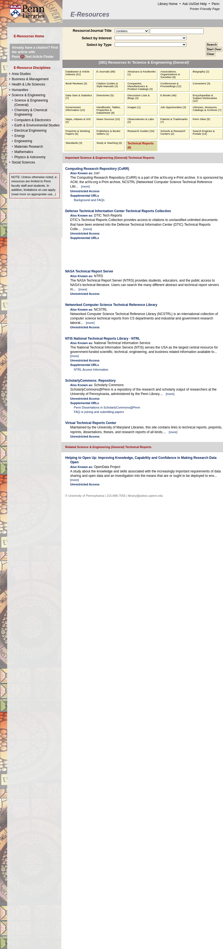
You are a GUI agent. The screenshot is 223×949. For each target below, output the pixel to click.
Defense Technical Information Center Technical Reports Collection (118, 211)
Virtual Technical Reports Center (90, 423)
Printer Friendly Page (205, 9)
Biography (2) (201, 71)
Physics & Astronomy (30, 157)
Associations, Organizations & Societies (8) (170, 74)
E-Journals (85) (105, 71)
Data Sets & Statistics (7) (78, 97)
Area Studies (21, 74)
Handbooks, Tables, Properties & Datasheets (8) (108, 110)
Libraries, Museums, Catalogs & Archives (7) (207, 108)
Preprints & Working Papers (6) (77, 132)
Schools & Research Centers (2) (172, 132)
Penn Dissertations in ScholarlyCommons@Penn (107, 407)
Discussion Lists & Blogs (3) (138, 97)
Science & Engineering (36, 126)
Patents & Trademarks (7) (173, 120)
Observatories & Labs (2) (140, 120)
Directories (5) (105, 95)
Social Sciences (23, 162)
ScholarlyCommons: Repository (90, 381)
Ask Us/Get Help (194, 4)
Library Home (168, 4)
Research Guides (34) (140, 130)
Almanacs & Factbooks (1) (141, 73)
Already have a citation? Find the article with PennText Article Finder (35, 52)
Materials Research (28, 147)
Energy (19, 136)
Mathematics (23, 152)
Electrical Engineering (30, 130)
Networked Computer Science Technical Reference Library (111, 305)
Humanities (20, 90)
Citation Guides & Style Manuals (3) (107, 85)
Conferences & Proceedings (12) (170, 85)
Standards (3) (73, 142)
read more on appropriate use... (33, 194)
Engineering (23, 141)
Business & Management (30, 79)
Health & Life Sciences (28, 84)
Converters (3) (201, 83)
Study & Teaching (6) (109, 142)
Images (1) (134, 107)
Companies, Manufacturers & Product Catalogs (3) (140, 86)
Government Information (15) (75, 108)
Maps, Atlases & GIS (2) (78, 120)
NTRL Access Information (91, 369)
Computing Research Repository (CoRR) (97, 169)
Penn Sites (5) (201, 119)
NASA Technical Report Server (89, 271)
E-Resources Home (29, 36)
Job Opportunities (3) (173, 107)
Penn (215, 4)
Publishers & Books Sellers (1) (108, 132)
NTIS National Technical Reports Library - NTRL (102, 338)
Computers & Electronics (32, 120)
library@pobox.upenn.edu (145, 495)
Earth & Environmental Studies (36, 125)
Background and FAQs (89, 200)
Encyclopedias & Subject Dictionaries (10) (205, 98)
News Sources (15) (108, 119)
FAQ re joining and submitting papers (99, 412)
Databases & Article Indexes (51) (77, 73)
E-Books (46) (168, 95)
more (85, 186)
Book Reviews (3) (76, 83)
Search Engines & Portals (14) (204, 132)
